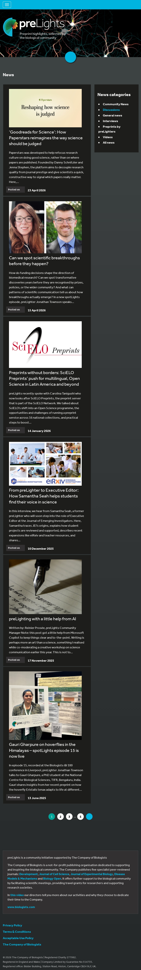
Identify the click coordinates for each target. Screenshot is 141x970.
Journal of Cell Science (54, 874)
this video (17, 895)
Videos (108, 137)
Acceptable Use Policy (18, 938)
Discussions (111, 110)
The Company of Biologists (22, 944)
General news (112, 115)
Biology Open (52, 878)
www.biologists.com (21, 907)
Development (28, 874)
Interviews (110, 121)
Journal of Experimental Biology (91, 874)
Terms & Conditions (17, 931)
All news (108, 142)
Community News (115, 104)
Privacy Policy (12, 925)
